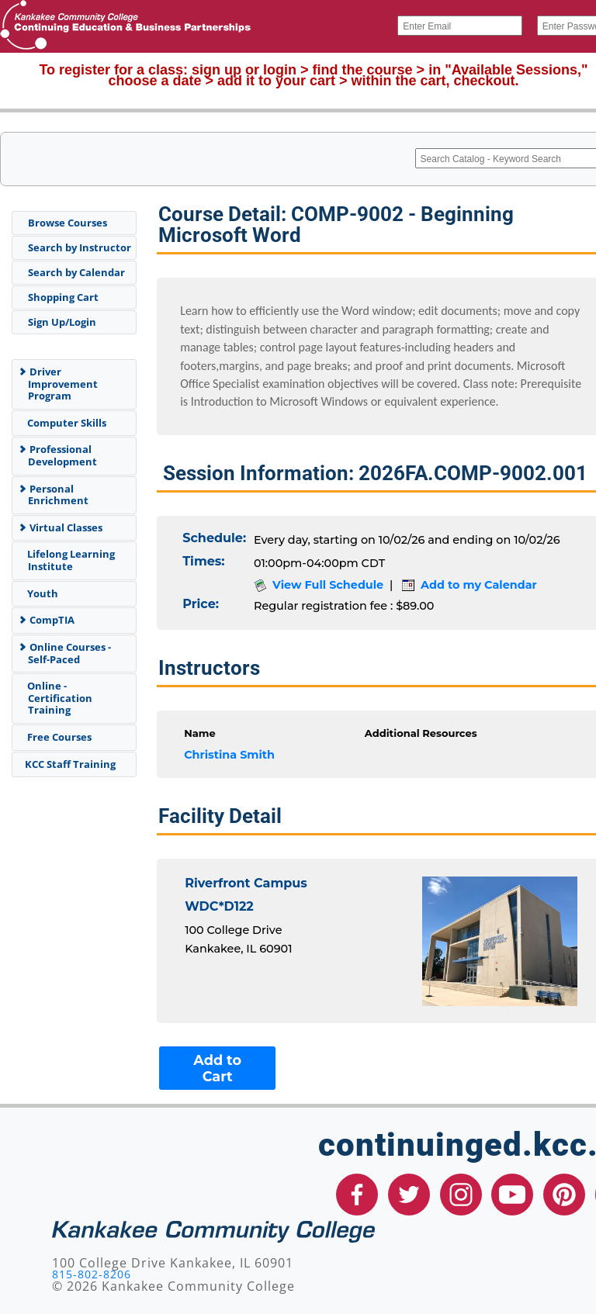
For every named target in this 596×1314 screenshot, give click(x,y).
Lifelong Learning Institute (68, 560)
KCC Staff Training (69, 764)
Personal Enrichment (53, 495)
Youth (40, 593)
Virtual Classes (60, 527)
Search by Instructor (79, 247)
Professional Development (57, 455)
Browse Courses (67, 223)
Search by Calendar (76, 272)
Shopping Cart (63, 297)
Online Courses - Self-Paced (64, 653)
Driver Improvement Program (58, 384)
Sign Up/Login (62, 322)
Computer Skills (64, 423)
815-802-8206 (91, 1274)
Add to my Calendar (469, 585)
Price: (200, 603)
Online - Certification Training (57, 698)
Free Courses (57, 737)
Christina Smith (229, 755)
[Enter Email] (459, 26)
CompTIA (46, 620)
